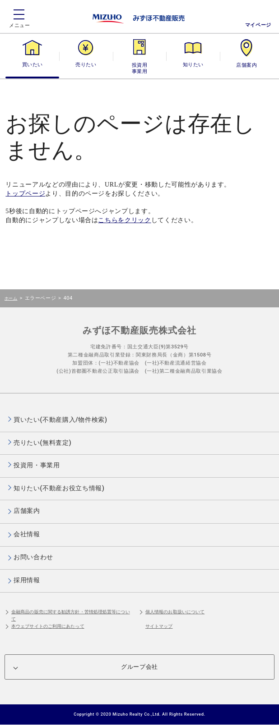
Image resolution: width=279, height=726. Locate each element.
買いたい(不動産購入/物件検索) (60, 419)
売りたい (85, 65)
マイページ (258, 25)
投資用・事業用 (139, 65)
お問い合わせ (33, 557)
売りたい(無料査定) (42, 442)
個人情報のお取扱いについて (175, 611)
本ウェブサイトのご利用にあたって (47, 626)
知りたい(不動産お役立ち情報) (59, 488)
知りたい (193, 65)
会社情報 (27, 534)
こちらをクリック (124, 220)
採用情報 (27, 580)
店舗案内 (246, 65)
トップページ (25, 193)
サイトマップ (159, 626)
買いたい (32, 65)
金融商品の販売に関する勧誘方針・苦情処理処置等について (70, 615)
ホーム (11, 298)
